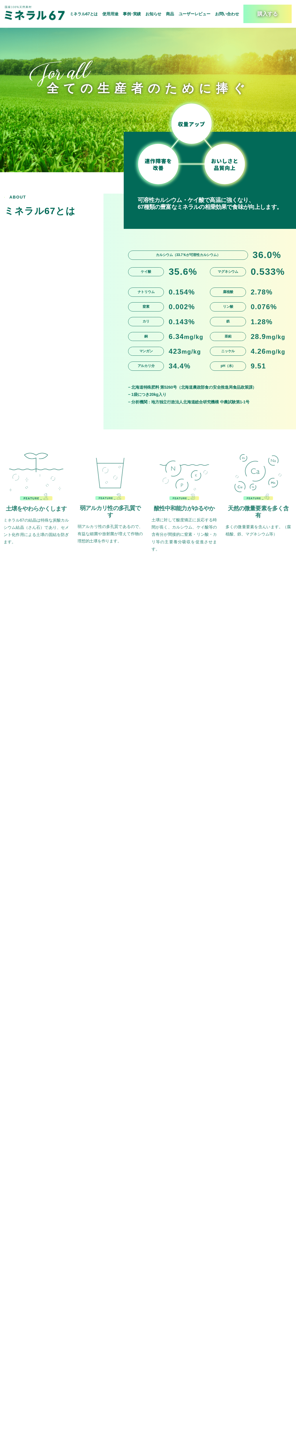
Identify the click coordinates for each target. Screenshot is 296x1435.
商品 (170, 14)
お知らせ (153, 14)
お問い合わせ (227, 14)
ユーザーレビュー (194, 14)
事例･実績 (132, 14)
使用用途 (110, 14)
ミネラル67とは (84, 14)
